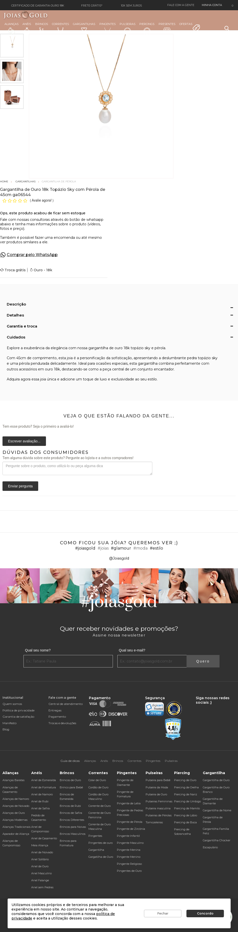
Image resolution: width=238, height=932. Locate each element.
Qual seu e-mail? (132, 650)
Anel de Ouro (39, 866)
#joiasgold (85, 548)
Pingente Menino (128, 857)
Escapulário (210, 847)
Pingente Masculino (130, 843)
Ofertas (189, 27)
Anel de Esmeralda (43, 780)
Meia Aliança (39, 845)
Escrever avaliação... (24, 441)
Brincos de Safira (71, 813)
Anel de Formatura (43, 787)
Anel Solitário (40, 859)
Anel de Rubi (39, 801)
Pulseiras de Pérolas (159, 815)
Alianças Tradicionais (16, 827)
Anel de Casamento (44, 838)
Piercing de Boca (185, 822)
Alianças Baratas (13, 780)
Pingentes (107, 28)
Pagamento (57, 716)
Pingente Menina (128, 850)
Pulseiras (127, 28)
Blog (5, 729)
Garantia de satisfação (18, 716)
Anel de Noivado (42, 852)
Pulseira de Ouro (156, 794)
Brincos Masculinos (72, 834)
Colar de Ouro (97, 780)
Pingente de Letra (129, 803)
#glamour (121, 548)
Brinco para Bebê (71, 787)
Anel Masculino (41, 873)
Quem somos (12, 704)
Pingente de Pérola (129, 822)
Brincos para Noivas (73, 827)
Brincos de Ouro (70, 780)
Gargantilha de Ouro (216, 780)
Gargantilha (96, 850)
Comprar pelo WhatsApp (32, 254)
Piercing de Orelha (186, 787)
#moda (140, 548)
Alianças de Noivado (15, 806)
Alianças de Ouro (13, 813)
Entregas (54, 710)
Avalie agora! (42, 200)
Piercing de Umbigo (187, 801)
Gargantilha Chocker (216, 840)
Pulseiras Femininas (159, 801)
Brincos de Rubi (70, 806)
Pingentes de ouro (100, 843)
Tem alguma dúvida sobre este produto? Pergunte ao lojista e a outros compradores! (67, 458)
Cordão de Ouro (98, 787)
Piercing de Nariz (185, 794)
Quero (203, 661)
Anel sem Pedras (42, 887)
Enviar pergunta (20, 486)
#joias (103, 548)
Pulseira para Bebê (158, 780)
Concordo (205, 913)
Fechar (162, 913)
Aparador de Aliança (15, 834)
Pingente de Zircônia (131, 829)
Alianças (11, 28)
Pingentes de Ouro (129, 871)
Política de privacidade (18, 710)
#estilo (156, 548)
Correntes (60, 28)
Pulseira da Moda (157, 787)
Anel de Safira (40, 808)
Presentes (167, 28)
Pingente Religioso (129, 864)
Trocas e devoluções (62, 723)
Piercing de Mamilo (187, 808)
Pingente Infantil (128, 836)
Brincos (41, 28)
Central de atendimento (65, 704)
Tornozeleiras (154, 822)
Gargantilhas (84, 28)
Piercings (146, 28)
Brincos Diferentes (72, 820)
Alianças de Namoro (15, 799)
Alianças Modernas (14, 820)
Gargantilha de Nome (217, 810)
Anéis (26, 28)
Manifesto (9, 723)
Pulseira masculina (158, 808)
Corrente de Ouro (99, 806)
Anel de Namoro (42, 794)
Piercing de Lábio (185, 815)
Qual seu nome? (38, 650)
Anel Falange (40, 880)
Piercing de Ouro (185, 780)
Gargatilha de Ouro (100, 857)
